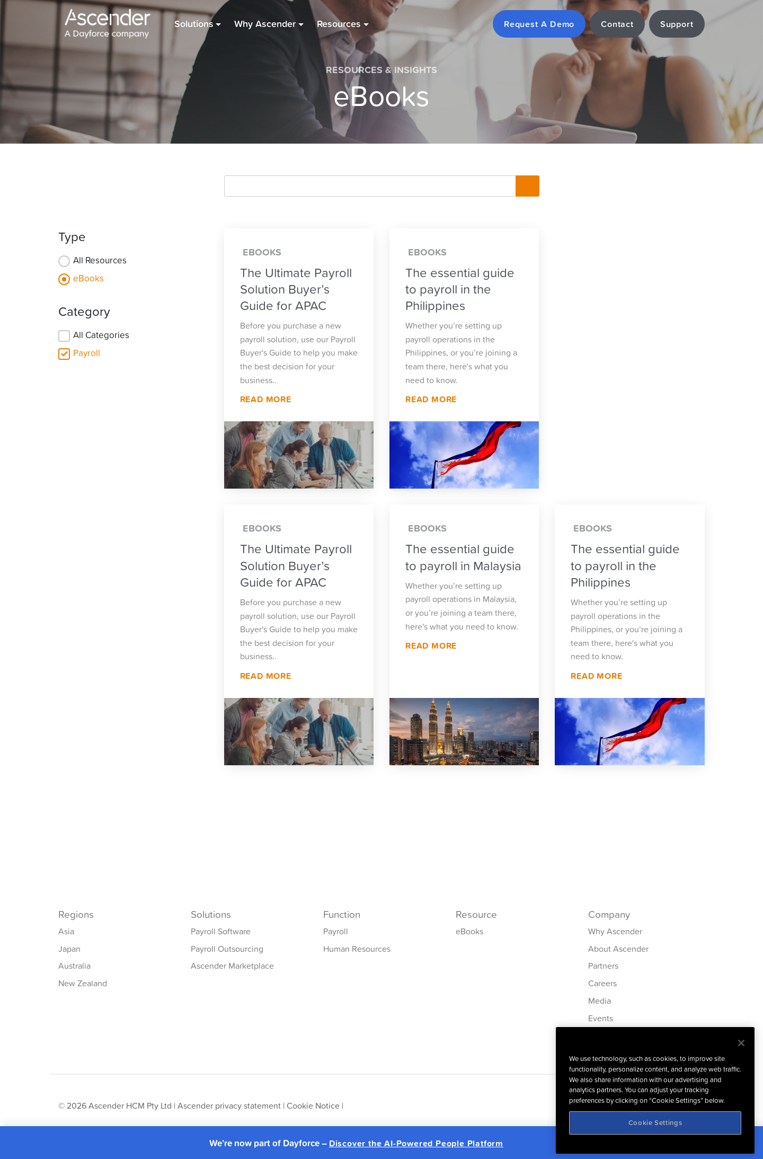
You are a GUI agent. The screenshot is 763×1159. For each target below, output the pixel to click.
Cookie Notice (313, 1105)
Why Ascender (615, 931)
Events (600, 1018)
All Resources (100, 260)
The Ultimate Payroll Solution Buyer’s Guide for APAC (296, 289)
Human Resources (357, 948)
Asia (66, 931)
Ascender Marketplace (232, 965)
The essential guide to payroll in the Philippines (459, 289)
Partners (603, 965)
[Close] (741, 1043)
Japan (69, 948)
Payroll (86, 353)
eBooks (88, 278)
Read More (265, 399)
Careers (602, 983)
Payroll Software (221, 931)
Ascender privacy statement (229, 1105)
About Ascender (618, 948)
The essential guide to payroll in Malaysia (463, 556)
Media (599, 1000)
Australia (74, 965)
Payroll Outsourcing (227, 948)
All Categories (101, 335)
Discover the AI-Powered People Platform (416, 1143)
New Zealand (82, 983)
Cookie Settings (655, 1123)
